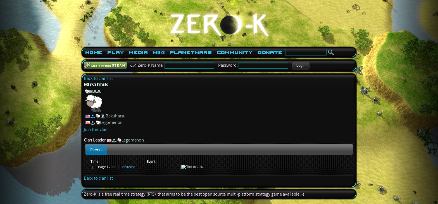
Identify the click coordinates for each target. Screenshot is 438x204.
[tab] (96, 150)
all (115, 166)
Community (235, 52)
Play (115, 52)
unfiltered (128, 166)
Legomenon (111, 122)
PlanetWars (191, 52)
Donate (270, 52)
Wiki (159, 52)
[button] (300, 65)
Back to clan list (98, 78)
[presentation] (96, 150)
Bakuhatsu (115, 116)
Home (93, 52)
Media (138, 52)
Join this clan (95, 129)
